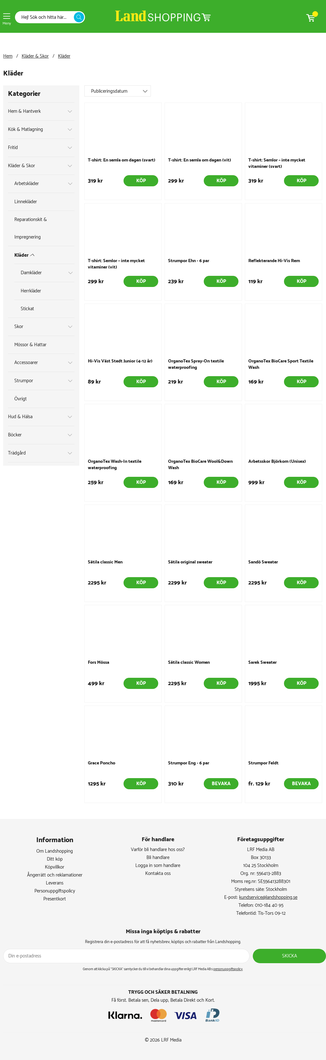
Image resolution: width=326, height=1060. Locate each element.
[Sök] (46, 17)
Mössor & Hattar (30, 345)
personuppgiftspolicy (228, 969)
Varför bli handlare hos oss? (158, 850)
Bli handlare (157, 858)
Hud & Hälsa (20, 417)
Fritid (13, 148)
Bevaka (221, 784)
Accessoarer (26, 363)
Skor (18, 327)
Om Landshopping (54, 851)
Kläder (64, 56)
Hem (7, 56)
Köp (141, 181)
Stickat (27, 309)
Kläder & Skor (35, 56)
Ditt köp (55, 859)
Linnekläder (25, 202)
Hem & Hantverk (24, 111)
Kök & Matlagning (25, 129)
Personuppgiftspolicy (54, 891)
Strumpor (23, 381)
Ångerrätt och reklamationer (54, 875)
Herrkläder (31, 291)
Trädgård (17, 453)
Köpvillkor (54, 867)
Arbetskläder (26, 184)
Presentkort (54, 899)
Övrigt (20, 399)
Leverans (54, 883)
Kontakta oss (158, 873)
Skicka (289, 956)
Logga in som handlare (157, 866)
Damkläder (31, 273)
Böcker (15, 435)
